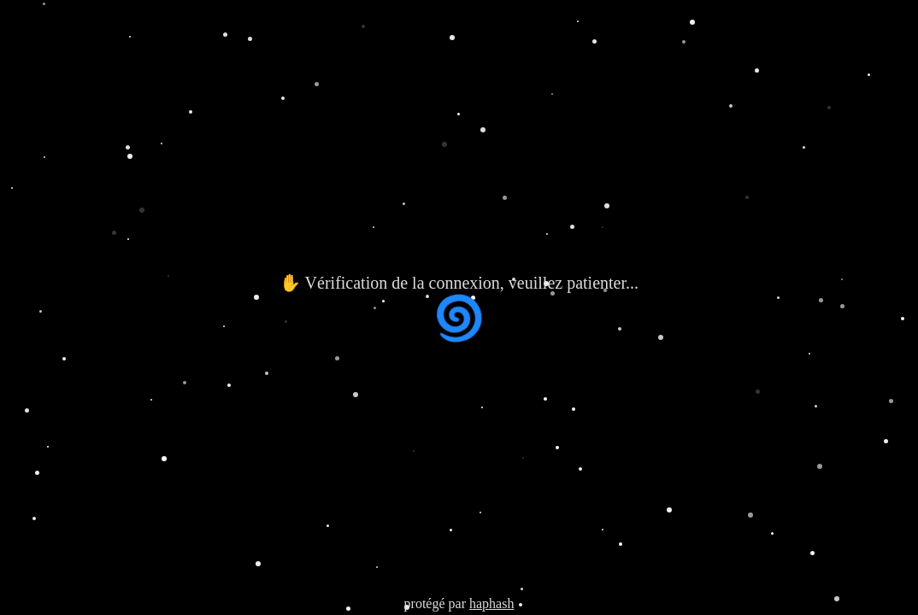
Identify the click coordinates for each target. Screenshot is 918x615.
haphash (491, 603)
